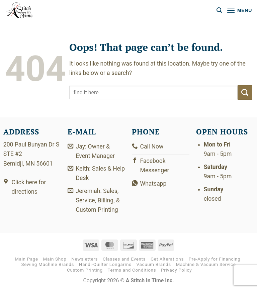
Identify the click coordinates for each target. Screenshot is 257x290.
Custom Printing (85, 270)
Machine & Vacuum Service (206, 264)
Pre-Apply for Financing (215, 259)
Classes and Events (124, 259)
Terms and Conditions (132, 270)
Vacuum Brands (154, 264)
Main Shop (55, 259)
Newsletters (84, 259)
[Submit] (245, 92)
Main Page (26, 259)
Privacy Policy (176, 270)
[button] (219, 10)
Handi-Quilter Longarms (105, 264)
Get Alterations (167, 259)
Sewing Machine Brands (47, 264)
